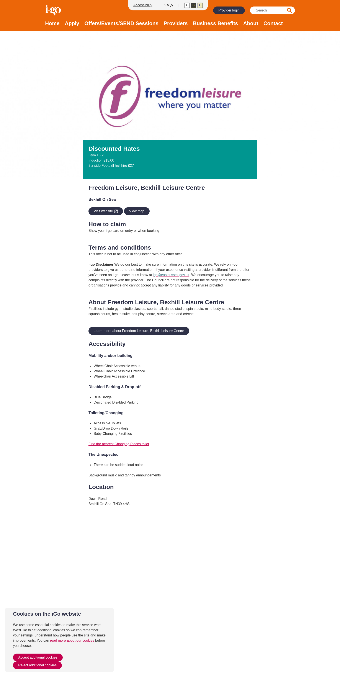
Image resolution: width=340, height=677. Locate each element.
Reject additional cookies (37, 665)
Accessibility (142, 5)
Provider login (229, 10)
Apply (72, 23)
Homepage (53, 10)
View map (136, 211)
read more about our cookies (72, 640)
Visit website (103, 210)
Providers (176, 23)
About (250, 23)
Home (52, 23)
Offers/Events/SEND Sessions (121, 23)
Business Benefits (215, 23)
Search (289, 10)
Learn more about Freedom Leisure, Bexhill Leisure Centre (139, 331)
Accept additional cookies (37, 657)
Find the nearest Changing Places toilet (118, 444)
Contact (273, 23)
